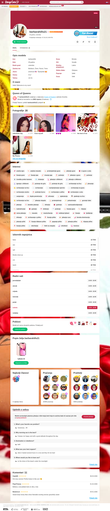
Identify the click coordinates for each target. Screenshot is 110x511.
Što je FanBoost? (92, 37)
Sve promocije (34, 6)
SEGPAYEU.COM (45, 504)
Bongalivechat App (55, 6)
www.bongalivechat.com (23, 504)
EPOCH (38, 504)
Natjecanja (43, 6)
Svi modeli (5, 6)
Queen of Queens (50, 97)
